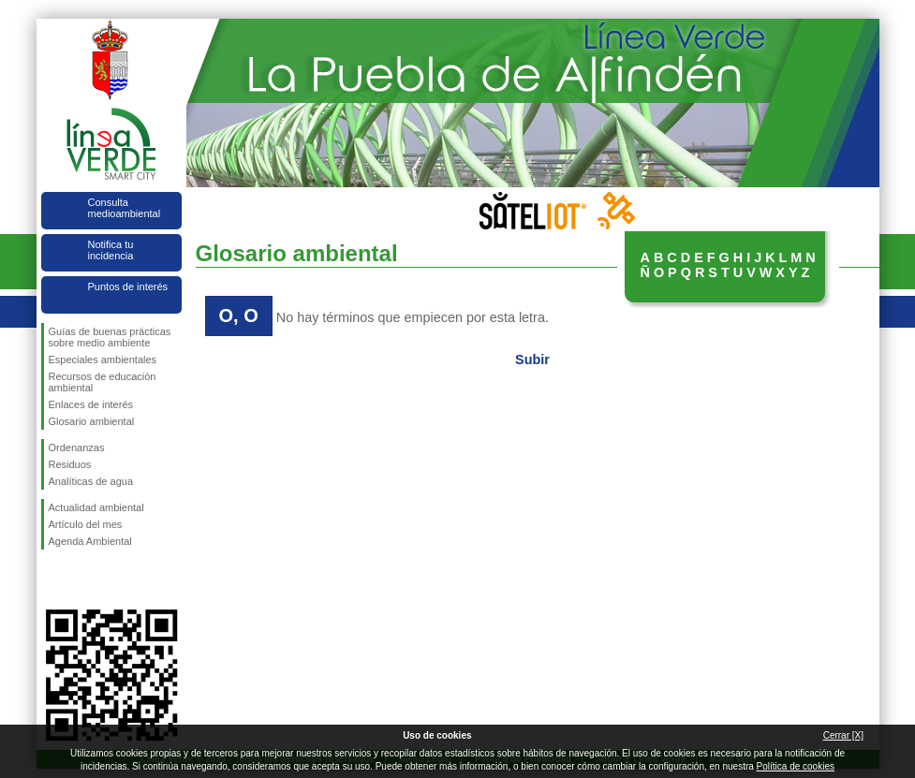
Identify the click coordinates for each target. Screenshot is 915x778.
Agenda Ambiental (90, 541)
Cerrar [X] (843, 735)
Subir (532, 359)
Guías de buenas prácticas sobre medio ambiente (110, 337)
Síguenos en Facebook (52, 579)
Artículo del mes (86, 524)
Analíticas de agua (91, 481)
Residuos (70, 464)
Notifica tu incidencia (111, 250)
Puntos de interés (128, 286)
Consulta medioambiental (124, 208)
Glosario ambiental (92, 421)
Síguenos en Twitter (83, 579)
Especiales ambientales (103, 359)
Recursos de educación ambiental (102, 382)
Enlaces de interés (91, 404)
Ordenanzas (77, 447)
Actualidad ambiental (96, 507)
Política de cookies (795, 766)
